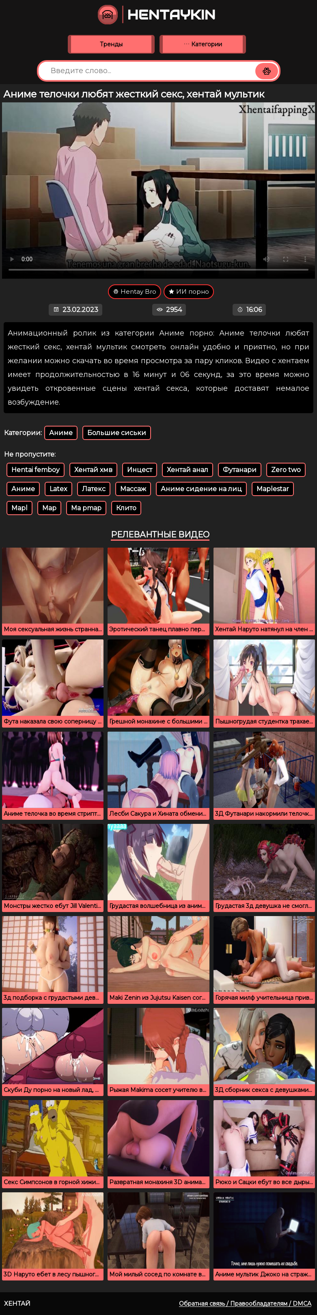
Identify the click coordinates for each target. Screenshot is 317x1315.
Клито (126, 508)
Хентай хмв (93, 470)
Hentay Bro (134, 291)
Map (49, 508)
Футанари (240, 470)
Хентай (17, 1303)
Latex (58, 489)
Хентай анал (187, 470)
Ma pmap (86, 508)
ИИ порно (188, 291)
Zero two (286, 470)
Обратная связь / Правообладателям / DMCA (245, 1303)
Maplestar (273, 489)
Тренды (111, 44)
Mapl (19, 508)
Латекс (94, 489)
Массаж (133, 489)
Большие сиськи (116, 433)
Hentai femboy (35, 470)
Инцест (139, 470)
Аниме (61, 433)
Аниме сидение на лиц (201, 489)
